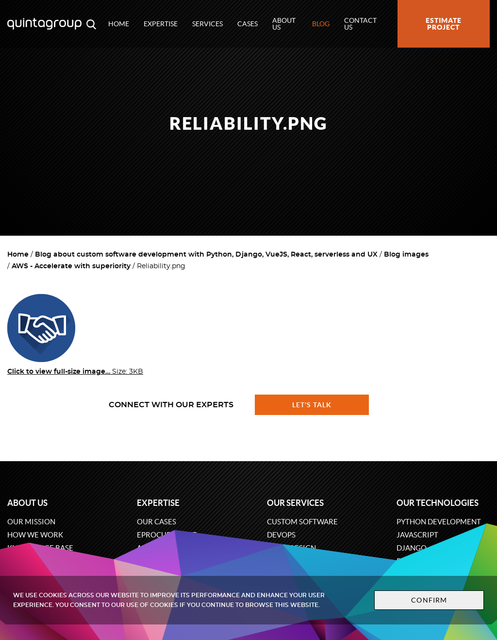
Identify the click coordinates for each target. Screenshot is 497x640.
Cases (247, 24)
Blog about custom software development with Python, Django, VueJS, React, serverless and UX (206, 254)
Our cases (156, 522)
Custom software (302, 522)
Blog (321, 24)
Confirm (429, 600)
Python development (439, 522)
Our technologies (438, 503)
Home (118, 24)
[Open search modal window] (91, 23)
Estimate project (444, 24)
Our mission (31, 522)
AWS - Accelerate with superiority (71, 266)
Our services (295, 503)
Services (207, 24)
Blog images (406, 254)
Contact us (360, 24)
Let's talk (312, 405)
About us (284, 24)
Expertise (161, 24)
